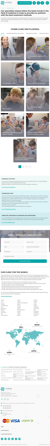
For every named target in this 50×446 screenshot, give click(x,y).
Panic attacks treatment (41, 375)
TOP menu (11, 367)
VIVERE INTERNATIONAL (6, 296)
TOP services (23, 367)
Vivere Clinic (3, 8)
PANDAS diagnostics (5, 379)
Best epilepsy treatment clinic (30, 379)
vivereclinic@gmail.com (8, 410)
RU (5, 399)
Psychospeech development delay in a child (42, 378)
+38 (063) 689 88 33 (7, 408)
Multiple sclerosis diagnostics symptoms (42, 370)
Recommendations (44, 33)
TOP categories (4, 367)
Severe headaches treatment (6, 371)
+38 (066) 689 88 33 (7, 407)
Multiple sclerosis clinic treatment (41, 372)
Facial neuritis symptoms (18, 369)
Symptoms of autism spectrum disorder (19, 376)
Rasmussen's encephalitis (18, 377)
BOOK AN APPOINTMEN (24, 2)
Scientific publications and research (15, 33)
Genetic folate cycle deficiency (6, 377)
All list (2, 33)
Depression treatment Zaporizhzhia (29, 378)
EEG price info (27, 369)
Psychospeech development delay (30, 376)
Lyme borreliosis (28, 373)
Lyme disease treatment (41, 379)
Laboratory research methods (6, 369)
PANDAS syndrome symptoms (18, 379)
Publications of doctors (31, 33)
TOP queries (17, 367)
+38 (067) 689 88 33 (7, 405)
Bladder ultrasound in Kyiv (18, 371)
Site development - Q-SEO (44, 444)
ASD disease (3, 375)
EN (42, 2)
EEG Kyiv (2, 373)
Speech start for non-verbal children (18, 374)
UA (8, 399)
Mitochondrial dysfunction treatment (42, 374)
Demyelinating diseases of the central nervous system (31, 372)
